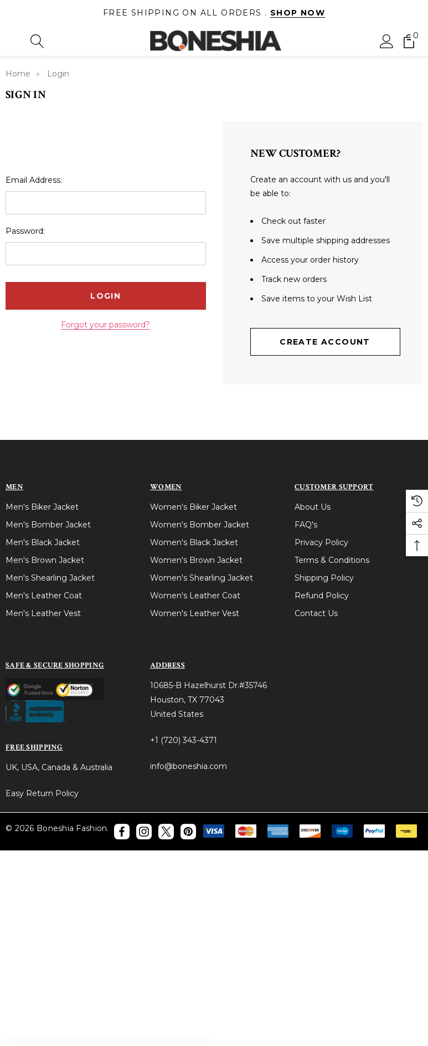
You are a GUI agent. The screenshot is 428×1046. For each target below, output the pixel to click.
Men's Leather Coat (44, 596)
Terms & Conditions (332, 560)
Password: (25, 231)
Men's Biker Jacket (42, 507)
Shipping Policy (324, 578)
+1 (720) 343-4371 (183, 740)
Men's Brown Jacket (45, 560)
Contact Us (316, 613)
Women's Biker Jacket (193, 507)
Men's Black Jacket (43, 542)
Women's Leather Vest (194, 613)
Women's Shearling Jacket (201, 578)
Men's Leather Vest (43, 613)
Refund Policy (322, 596)
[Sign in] (387, 40)
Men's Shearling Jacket (50, 578)
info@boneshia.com (188, 766)
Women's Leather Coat (195, 596)
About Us (313, 507)
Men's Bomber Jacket (48, 525)
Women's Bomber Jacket (199, 525)
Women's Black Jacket (194, 542)
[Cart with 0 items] (409, 40)
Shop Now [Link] (297, 13)
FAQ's (306, 525)
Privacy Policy (321, 542)
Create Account (325, 342)
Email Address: (34, 180)
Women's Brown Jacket (196, 560)
